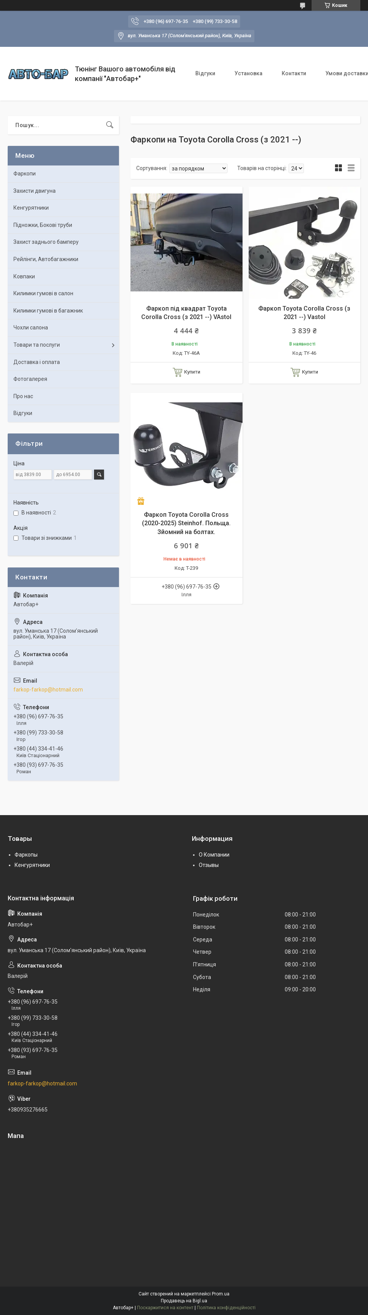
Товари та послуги (36, 345)
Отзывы (209, 865)
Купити (192, 372)
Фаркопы (26, 855)
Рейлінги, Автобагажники (45, 259)
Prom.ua (220, 1294)
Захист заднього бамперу (46, 242)
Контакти (294, 73)
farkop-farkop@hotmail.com (48, 689)
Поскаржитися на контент (165, 1307)
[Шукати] (110, 125)
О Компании (214, 855)
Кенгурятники (31, 208)
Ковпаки (24, 276)
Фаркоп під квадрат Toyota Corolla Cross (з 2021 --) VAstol (186, 313)
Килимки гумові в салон (43, 293)
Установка (248, 73)
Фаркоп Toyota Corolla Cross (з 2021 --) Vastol (304, 313)
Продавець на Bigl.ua (184, 1300)
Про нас (23, 396)
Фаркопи (24, 173)
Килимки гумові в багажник (48, 311)
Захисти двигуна (34, 191)
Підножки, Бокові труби (42, 225)
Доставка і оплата (36, 362)
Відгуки (205, 73)
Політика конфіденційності (226, 1307)
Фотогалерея (30, 379)
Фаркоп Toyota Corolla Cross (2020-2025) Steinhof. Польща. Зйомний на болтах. (186, 523)
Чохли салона (30, 327)
